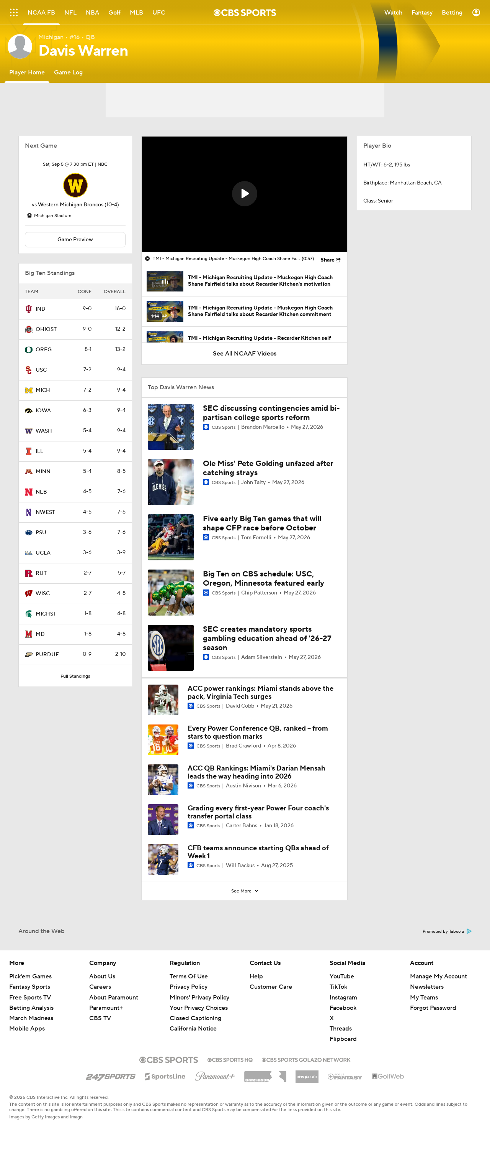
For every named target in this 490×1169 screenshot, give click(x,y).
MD (40, 634)
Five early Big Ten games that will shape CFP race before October (262, 523)
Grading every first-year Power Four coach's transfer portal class (258, 812)
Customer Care (271, 987)
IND (41, 309)
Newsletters (427, 987)
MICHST (46, 614)
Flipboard (343, 1039)
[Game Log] (68, 72)
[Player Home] (27, 72)
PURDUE (47, 654)
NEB (41, 492)
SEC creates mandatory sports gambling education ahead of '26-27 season (267, 638)
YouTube (342, 976)
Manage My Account (438, 976)
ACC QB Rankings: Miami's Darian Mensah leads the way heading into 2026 (256, 772)
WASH (44, 431)
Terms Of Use (189, 976)
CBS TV (100, 1018)
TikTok (338, 987)
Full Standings (75, 676)
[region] (244, 194)
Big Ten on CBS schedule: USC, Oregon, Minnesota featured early (263, 578)
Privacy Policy (188, 987)
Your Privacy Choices (199, 1008)
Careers (100, 987)
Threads (341, 1028)
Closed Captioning (195, 1018)
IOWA (43, 410)
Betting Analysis (31, 1008)
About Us (102, 976)
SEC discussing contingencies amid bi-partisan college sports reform (271, 413)
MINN (43, 471)
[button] (244, 193)
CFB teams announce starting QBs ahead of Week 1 (258, 852)
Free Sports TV (30, 997)
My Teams (424, 997)
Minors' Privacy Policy (199, 997)
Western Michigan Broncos (70, 204)
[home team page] (75, 185)
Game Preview (75, 239)
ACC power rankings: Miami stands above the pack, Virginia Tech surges (260, 692)
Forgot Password (433, 1008)
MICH (43, 390)
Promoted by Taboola (447, 931)
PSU (41, 532)
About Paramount (113, 997)
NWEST (45, 512)
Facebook (343, 1008)
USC (41, 370)
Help (256, 976)
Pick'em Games (30, 976)
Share (327, 260)
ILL (39, 451)
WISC (43, 593)
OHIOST (46, 329)
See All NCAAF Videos (244, 353)
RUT (41, 573)
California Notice (193, 1028)
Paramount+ (106, 1008)
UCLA (43, 553)
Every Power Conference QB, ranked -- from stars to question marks (258, 732)
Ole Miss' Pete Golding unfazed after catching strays (268, 468)
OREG (44, 349)
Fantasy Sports (29, 987)
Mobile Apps (27, 1028)
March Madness (31, 1018)
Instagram (343, 997)
